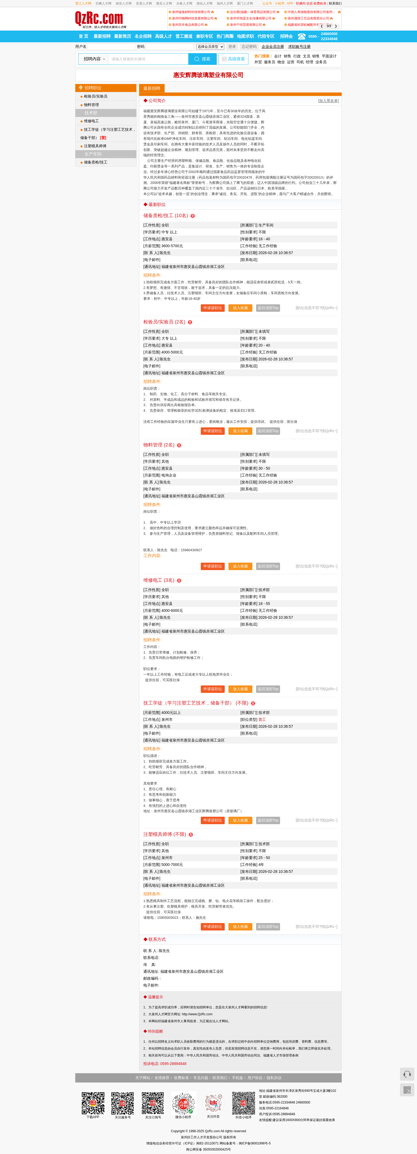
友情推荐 (162, 1078)
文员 (306, 56)
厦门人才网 (245, 3)
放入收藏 (240, 308)
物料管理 (91, 105)
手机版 (237, 1078)
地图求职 (245, 36)
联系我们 (335, 3)
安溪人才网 (144, 3)
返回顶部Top (268, 308)
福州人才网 (225, 3)
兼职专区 (204, 36)
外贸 (258, 62)
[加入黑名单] (328, 101)
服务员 (269, 62)
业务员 (321, 62)
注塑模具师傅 (95, 146)
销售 (287, 56)
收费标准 (320, 3)
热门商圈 (224, 36)
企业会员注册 (273, 46)
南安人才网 (124, 3)
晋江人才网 (83, 3)
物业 (281, 62)
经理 (309, 62)
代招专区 (265, 36)
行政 (297, 56)
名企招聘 (143, 36)
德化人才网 (204, 3)
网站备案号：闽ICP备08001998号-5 (245, 1143)
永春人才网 (184, 3)
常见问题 (200, 1078)
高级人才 (163, 36)
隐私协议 (274, 1078)
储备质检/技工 (95, 162)
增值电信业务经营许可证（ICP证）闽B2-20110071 (182, 1143)
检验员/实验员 (95, 96)
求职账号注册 (299, 46)
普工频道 (184, 36)
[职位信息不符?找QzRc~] (316, 308)
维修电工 (91, 121)
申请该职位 (212, 308)
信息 (309, 3)
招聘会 (286, 36)
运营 (290, 62)
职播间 (301, 3)
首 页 (83, 36)
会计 (278, 56)
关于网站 (142, 1078)
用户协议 (255, 1078)
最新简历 (122, 36)
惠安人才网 (164, 3)
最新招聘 (102, 36)
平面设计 (329, 56)
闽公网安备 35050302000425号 (208, 1149)
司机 (300, 62)
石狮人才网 (103, 3)
